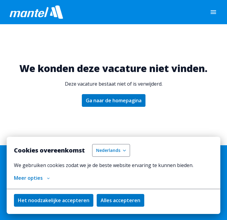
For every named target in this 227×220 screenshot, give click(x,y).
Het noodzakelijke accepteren (53, 200)
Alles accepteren (120, 200)
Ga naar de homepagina (114, 100)
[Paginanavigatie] (213, 12)
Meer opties (32, 178)
